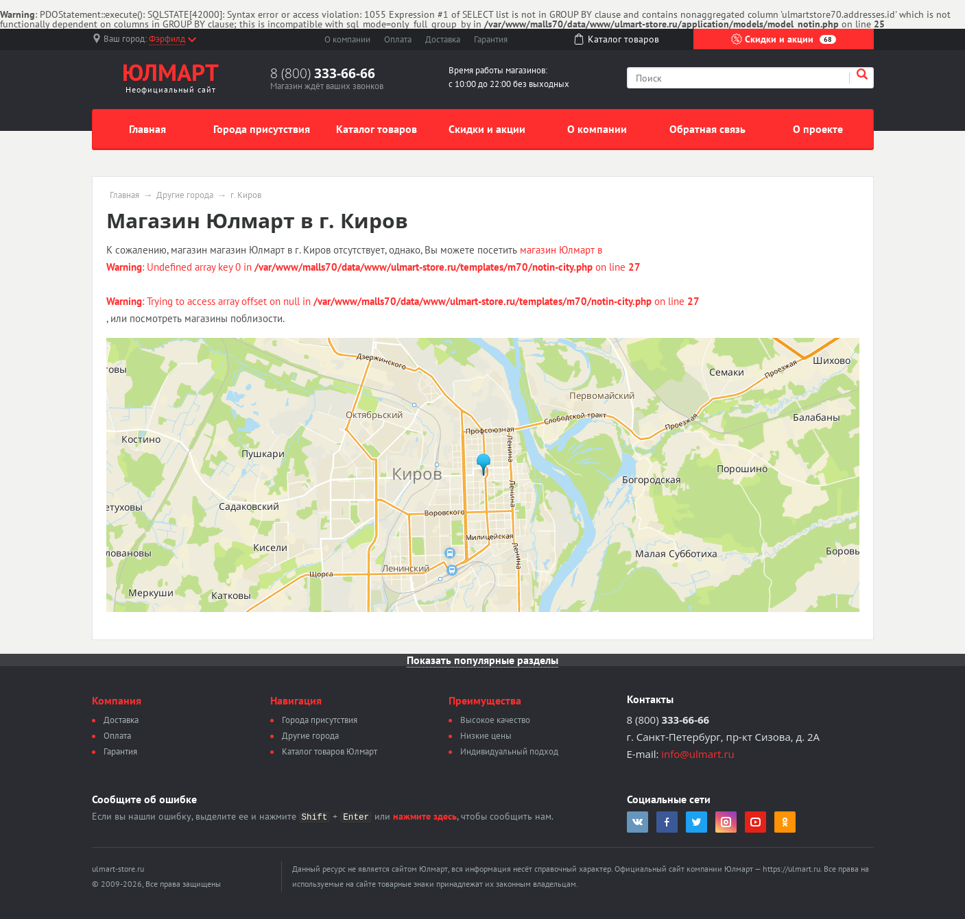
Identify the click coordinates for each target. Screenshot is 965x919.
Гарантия (491, 39)
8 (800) (322, 73)
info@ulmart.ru (697, 754)
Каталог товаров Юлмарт (329, 751)
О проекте (818, 129)
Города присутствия (261, 129)
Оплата (398, 39)
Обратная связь (707, 129)
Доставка (442, 39)
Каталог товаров (376, 129)
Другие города (184, 195)
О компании (347, 39)
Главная (147, 129)
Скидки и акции (783, 39)
